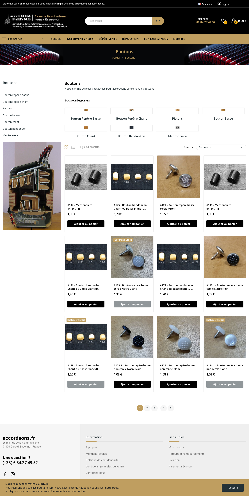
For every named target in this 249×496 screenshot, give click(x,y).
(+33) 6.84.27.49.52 (20, 462)
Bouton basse (11, 115)
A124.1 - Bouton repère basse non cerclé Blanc (224, 367)
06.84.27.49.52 (205, 22)
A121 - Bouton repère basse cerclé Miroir (177, 206)
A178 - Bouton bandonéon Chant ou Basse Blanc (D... (83, 367)
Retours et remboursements (187, 453)
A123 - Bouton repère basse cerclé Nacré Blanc (131, 287)
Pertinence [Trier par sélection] (221, 147)
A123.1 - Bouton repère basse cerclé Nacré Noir (224, 287)
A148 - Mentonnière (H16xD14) (218, 206)
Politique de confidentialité (102, 460)
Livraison (174, 460)
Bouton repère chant (15, 101)
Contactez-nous (95, 472)
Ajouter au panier (86, 224)
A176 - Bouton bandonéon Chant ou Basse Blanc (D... (83, 287)
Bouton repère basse (16, 95)
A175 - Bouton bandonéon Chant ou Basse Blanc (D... (130, 206)
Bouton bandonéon (14, 128)
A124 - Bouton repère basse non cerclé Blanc (177, 367)
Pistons (7, 108)
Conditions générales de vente (105, 466)
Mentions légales (96, 453)
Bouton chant (11, 122)
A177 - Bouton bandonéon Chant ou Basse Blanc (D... (176, 287)
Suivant (170, 408)
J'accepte (232, 487)
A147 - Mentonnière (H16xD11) (79, 206)
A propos (91, 447)
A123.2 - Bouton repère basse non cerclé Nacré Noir (132, 367)
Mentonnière (11, 135)
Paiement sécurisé (180, 466)
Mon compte (176, 447)
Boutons (10, 83)
